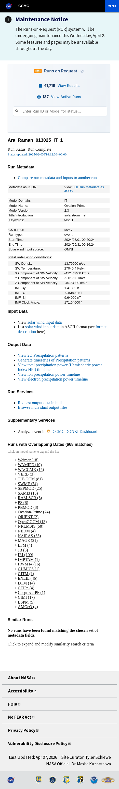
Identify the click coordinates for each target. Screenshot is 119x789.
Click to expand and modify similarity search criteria (51, 644)
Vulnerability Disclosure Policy (38, 743)
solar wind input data (45, 322)
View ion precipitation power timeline (49, 374)
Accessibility (20, 691)
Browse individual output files (42, 407)
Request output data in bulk (40, 403)
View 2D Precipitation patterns (43, 355)
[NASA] (11, 6)
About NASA (20, 678)
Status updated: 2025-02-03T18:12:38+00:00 (37, 154)
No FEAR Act (19, 717)
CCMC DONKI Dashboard (71, 431)
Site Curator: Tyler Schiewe (86, 757)
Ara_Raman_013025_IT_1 (35, 140)
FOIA (12, 704)
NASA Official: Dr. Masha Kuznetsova (78, 764)
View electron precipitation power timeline (53, 379)
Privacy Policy (21, 730)
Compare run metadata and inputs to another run (57, 178)
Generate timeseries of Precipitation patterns (54, 360)
